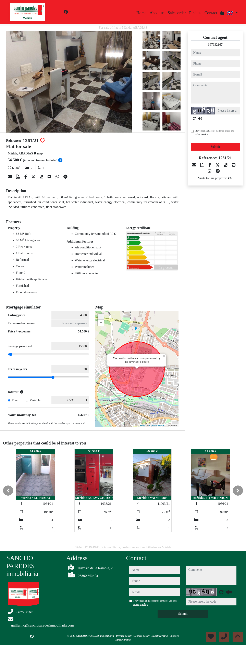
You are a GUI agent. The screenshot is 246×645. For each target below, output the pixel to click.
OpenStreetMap (157, 425)
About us (157, 13)
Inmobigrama (123, 639)
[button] (8, 490)
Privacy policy (124, 635)
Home (141, 13)
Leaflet (141, 425)
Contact (211, 13)
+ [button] (101, 317)
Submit (215, 146)
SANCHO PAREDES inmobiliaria (95, 635)
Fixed (15, 400)
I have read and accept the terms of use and (214, 132)
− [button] (101, 323)
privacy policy (201, 134)
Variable (35, 400)
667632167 (215, 44)
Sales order (177, 13)
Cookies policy (142, 635)
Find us (195, 13)
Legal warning (159, 635)
